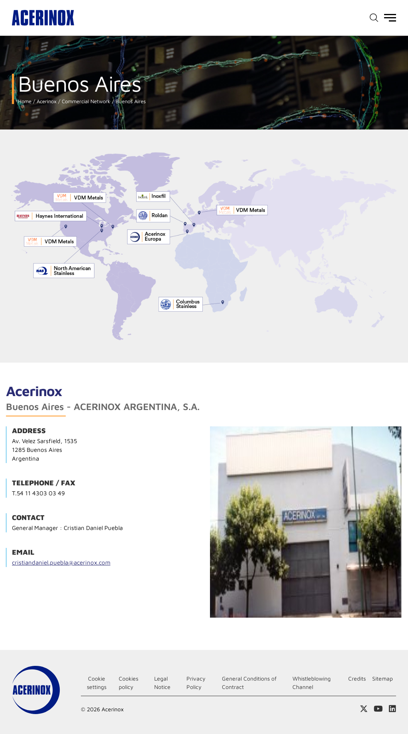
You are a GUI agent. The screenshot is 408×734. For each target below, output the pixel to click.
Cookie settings (96, 682)
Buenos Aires (130, 101)
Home (24, 101)
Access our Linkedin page (392, 709)
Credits (357, 678)
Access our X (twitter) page (364, 709)
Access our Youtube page (378, 709)
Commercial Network (85, 101)
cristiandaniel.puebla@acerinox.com (61, 562)
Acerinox (46, 101)
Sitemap (382, 678)
